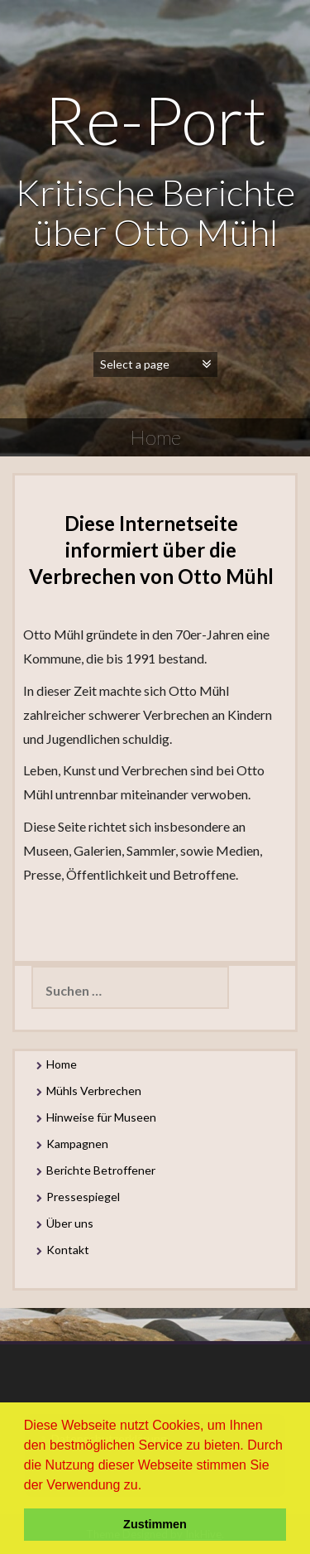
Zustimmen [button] (155, 1524)
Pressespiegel (83, 1197)
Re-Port (155, 119)
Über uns (69, 1223)
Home (61, 1064)
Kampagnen (77, 1144)
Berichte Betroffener (100, 1170)
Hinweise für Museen (101, 1117)
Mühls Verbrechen (93, 1090)
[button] (147, 1486)
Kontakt (67, 1250)
